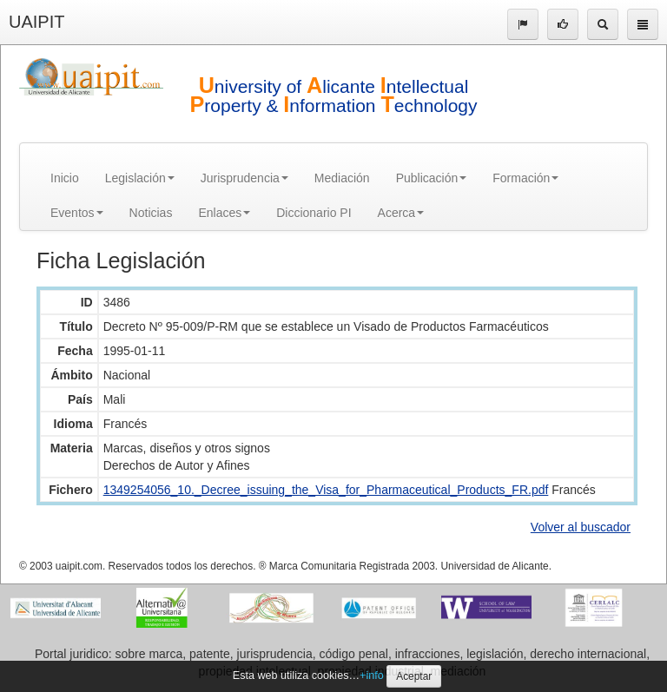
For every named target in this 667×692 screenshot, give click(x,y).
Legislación (140, 178)
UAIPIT (36, 21)
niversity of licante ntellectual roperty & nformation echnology (333, 95)
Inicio (64, 178)
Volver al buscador (581, 527)
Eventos (76, 213)
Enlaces (224, 213)
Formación (525, 178)
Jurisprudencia (244, 178)
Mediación (342, 178)
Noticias (151, 213)
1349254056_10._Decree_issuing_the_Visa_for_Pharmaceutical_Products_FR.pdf (326, 490)
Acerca (401, 213)
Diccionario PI (313, 213)
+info (372, 675)
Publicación (431, 178)
